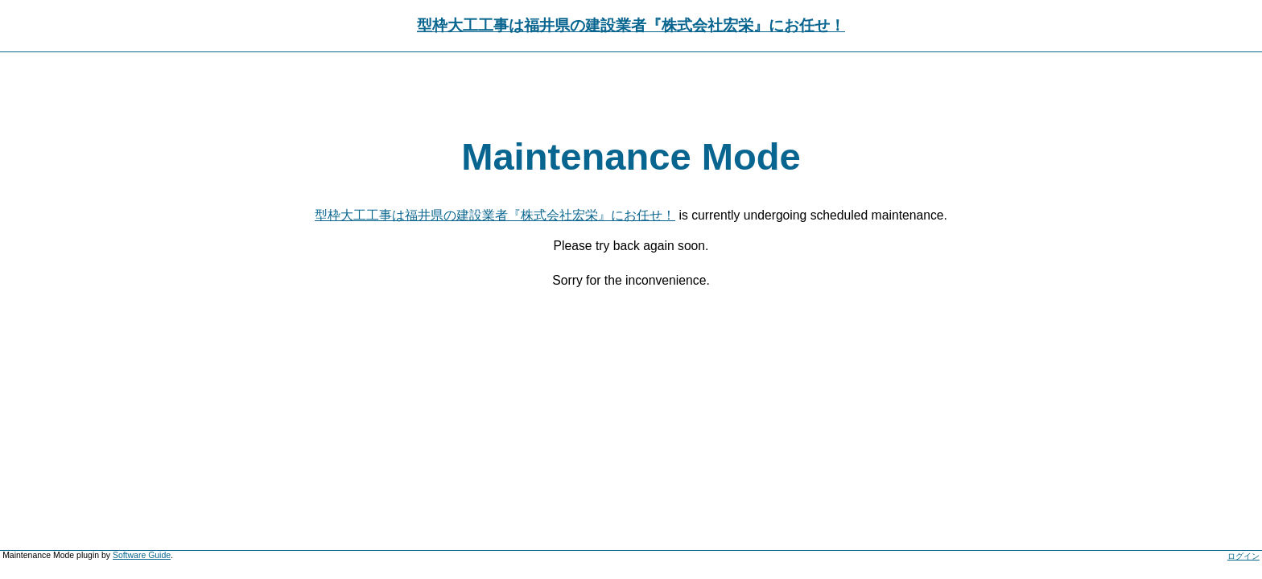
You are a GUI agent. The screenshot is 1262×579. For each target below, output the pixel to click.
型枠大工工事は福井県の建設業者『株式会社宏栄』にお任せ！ (631, 25)
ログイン (1243, 556)
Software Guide (142, 555)
